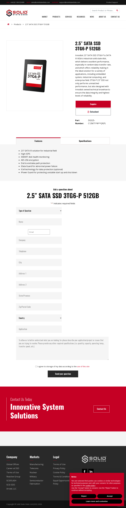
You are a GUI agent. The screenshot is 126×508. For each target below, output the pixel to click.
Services (68, 16)
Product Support (112, 2)
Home (8, 24)
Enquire (93, 104)
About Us (102, 16)
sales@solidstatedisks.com (38, 2)
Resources (81, 16)
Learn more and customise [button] (97, 501)
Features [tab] (38, 140)
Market (45, 16)
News (92, 16)
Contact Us (115, 16)
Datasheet (93, 111)
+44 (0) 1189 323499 (15, 2)
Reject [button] (83, 496)
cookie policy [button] (90, 486)
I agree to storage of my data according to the (63, 366)
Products (56, 16)
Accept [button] (110, 496)
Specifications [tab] (85, 140)
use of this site (83, 366)
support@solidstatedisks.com (66, 2)
